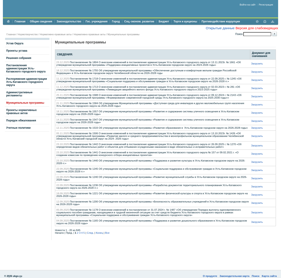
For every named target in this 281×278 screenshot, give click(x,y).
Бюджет (164, 21)
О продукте (210, 276)
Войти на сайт (248, 4)
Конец (99, 232)
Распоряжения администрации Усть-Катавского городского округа (26, 82)
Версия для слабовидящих (257, 28)
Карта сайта (269, 276)
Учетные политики (18, 127)
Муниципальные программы (123, 34)
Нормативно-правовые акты (56, 34)
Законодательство (69, 21)
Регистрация (266, 4)
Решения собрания (18, 58)
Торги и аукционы (185, 21)
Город (116, 21)
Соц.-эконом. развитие (139, 21)
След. (90, 232)
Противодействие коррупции (221, 21)
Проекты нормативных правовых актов (21, 112)
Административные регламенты (19, 94)
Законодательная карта (235, 276)
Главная (20, 21)
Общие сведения (41, 21)
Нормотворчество (28, 34)
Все (107, 232)
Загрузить (257, 63)
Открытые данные (220, 28)
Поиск (256, 276)
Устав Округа (14, 43)
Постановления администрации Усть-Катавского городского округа (25, 68)
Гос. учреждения (96, 21)
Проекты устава (16, 50)
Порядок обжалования (21, 120)
